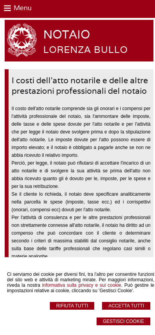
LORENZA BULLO (85, 50)
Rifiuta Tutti (72, 306)
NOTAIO (66, 34)
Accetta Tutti (126, 306)
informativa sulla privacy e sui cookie (81, 285)
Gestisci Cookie (123, 321)
